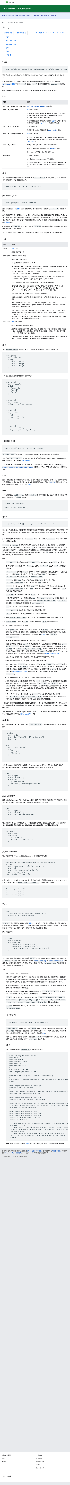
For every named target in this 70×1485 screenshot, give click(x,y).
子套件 (8, 55)
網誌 (3, 1458)
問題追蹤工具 (40, 1461)
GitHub (4, 1461)
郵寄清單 (36, 15)
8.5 (54, 33)
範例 (43, 634)
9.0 (47, 33)
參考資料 (10, 22)
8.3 (60, 33)
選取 (7, 51)
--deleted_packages (20, 671)
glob (7, 48)
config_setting (40, 961)
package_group (11, 41)
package (52, 482)
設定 (30, 923)
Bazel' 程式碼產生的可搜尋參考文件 (18, 8)
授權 (29, 485)
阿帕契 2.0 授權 (56, 1151)
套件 (7, 37)
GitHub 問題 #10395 (52, 653)
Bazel (4, 22)
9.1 (44, 33)
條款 (3, 1476)
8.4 (57, 33)
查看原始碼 (21, 33)
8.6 (51, 33)
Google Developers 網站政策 (13, 1153)
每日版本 (39, 33)
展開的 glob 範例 (26, 714)
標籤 (28, 110)
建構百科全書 (20, 22)
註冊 (54, 15)
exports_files (11, 44)
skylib (28, 1144)
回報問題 (8, 33)
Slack (38, 1465)
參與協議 (46, 15)
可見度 (53, 121)
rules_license (31, 141)
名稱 (12, 248)
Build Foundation (7, 15)
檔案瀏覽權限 (26, 461)
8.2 (63, 33)
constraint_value (56, 961)
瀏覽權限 (7, 222)
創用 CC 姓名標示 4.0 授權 (34, 1151)
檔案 (8, 84)
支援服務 (39, 1458)
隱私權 (9, 1476)
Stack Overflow (41, 1468)
